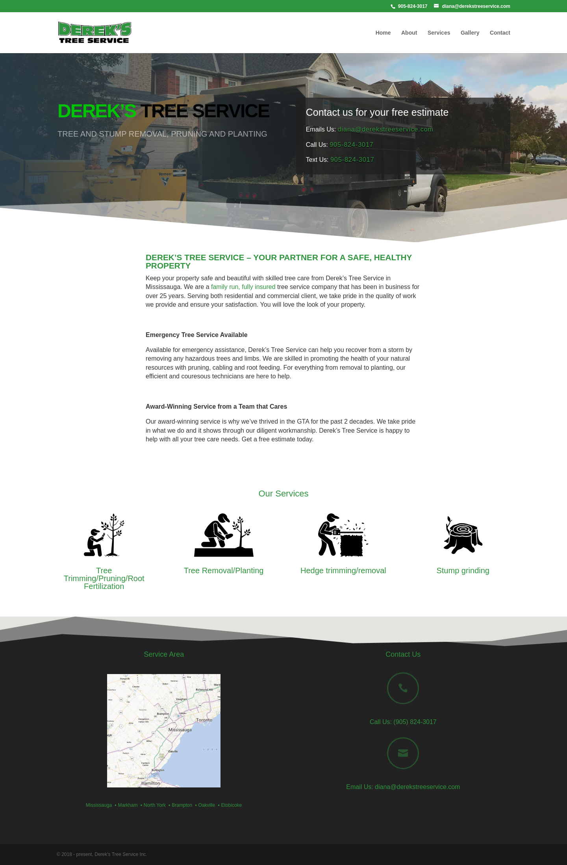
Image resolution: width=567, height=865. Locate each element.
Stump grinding (462, 570)
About (409, 33)
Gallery (470, 33)
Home (383, 33)
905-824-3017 (352, 144)
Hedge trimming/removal (343, 570)
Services (439, 33)
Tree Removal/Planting (224, 570)
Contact (500, 33)
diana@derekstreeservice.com (386, 129)
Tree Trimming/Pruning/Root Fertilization (104, 578)
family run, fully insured (243, 286)
